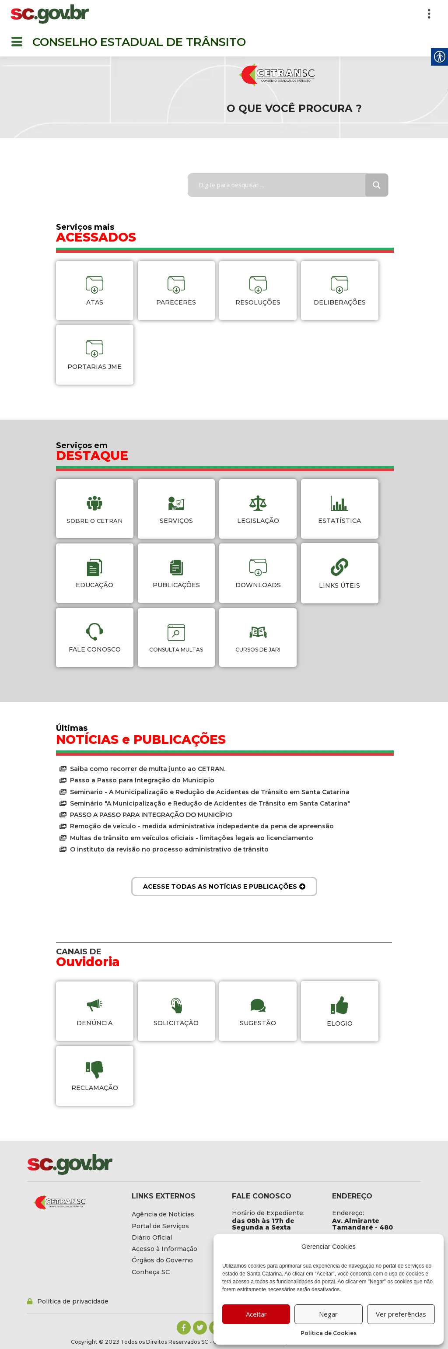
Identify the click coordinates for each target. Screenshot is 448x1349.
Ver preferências (401, 1314)
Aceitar (256, 1314)
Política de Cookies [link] (329, 1333)
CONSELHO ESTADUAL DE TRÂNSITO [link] (139, 42)
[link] (49, 14)
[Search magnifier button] (376, 185)
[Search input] (283, 185)
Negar (328, 1314)
